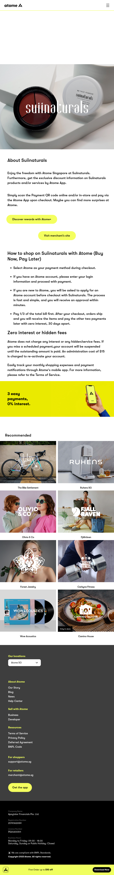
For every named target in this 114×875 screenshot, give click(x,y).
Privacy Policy (16, 737)
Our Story (14, 687)
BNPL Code (15, 746)
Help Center (15, 701)
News (11, 696)
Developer (14, 719)
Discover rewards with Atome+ (31, 219)
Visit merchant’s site (57, 235)
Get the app (20, 787)
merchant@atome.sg (20, 775)
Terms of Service (18, 733)
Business (13, 714)
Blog (11, 692)
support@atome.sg (19, 761)
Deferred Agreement (20, 742)
